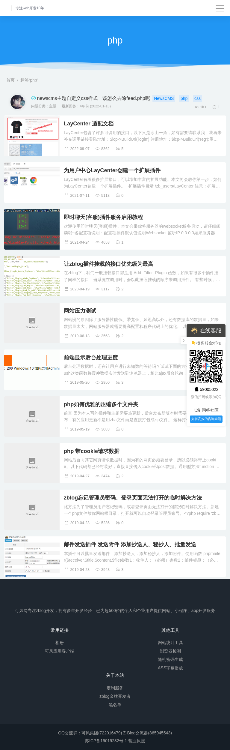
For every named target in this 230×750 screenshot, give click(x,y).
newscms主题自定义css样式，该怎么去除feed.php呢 (93, 98)
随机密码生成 (170, 659)
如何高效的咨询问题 (206, 419)
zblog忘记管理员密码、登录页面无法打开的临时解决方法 (133, 498)
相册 (59, 642)
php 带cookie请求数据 (91, 451)
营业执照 (136, 740)
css (197, 98)
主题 (52, 106)
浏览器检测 (170, 651)
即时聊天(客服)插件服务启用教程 (103, 217)
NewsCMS (164, 98)
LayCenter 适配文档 (89, 124)
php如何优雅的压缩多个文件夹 (101, 404)
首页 (10, 80)
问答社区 (206, 410)
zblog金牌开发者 (114, 696)
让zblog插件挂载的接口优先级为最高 (108, 264)
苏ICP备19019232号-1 (106, 740)
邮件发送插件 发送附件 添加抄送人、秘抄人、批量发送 (130, 545)
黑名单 (115, 704)
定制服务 (115, 687)
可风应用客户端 (59, 651)
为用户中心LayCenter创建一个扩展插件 (112, 170)
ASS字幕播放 (170, 667)
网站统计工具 (170, 642)
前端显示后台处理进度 (91, 358)
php (184, 98)
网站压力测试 (80, 311)
